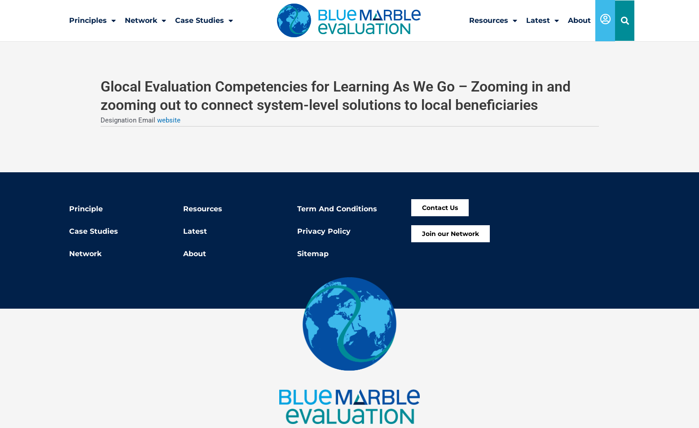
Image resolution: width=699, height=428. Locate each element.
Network (145, 21)
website (168, 120)
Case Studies (204, 21)
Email (147, 120)
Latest (542, 21)
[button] (624, 20)
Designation (119, 120)
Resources (493, 21)
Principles (92, 21)
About (579, 20)
